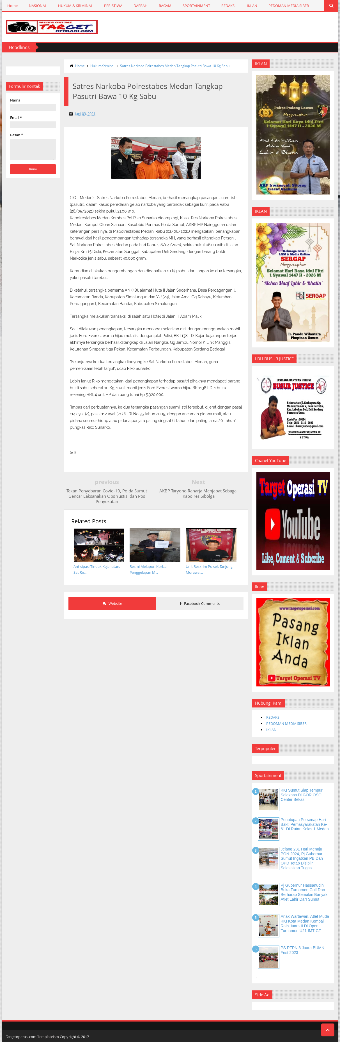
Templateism (48, 1036)
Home (12, 5)
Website (112, 603)
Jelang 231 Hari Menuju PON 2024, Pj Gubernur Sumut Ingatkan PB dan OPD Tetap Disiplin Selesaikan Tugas (302, 858)
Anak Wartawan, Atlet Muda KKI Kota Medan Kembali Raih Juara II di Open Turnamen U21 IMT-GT (305, 923)
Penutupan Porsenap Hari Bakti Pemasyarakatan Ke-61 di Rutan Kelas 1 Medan (305, 824)
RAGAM (165, 5)
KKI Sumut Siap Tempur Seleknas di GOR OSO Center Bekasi (302, 795)
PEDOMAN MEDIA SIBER (288, 5)
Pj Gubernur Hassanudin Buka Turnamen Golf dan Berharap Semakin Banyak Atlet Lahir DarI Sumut (304, 892)
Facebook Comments (200, 603)
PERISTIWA (113, 5)
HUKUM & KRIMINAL (75, 5)
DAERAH (141, 5)
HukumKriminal (102, 65)
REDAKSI (228, 5)
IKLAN (252, 5)
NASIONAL (38, 5)
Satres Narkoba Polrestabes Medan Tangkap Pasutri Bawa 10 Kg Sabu (174, 65)
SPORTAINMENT (196, 5)
